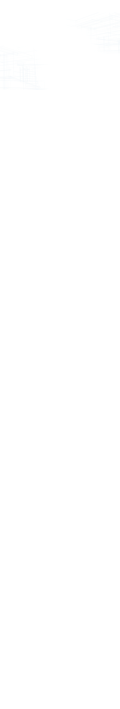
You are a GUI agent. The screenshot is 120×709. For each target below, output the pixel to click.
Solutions (28, 5)
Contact (92, 5)
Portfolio (56, 5)
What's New (67, 6)
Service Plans (39, 6)
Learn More (58, 368)
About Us (80, 6)
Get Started (110, 6)
